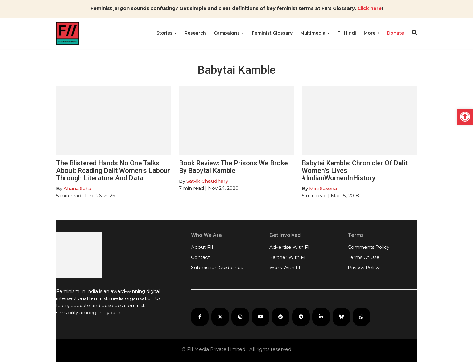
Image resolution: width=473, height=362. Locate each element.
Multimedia (315, 33)
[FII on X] (220, 317)
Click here (369, 8)
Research (195, 33)
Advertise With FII (290, 247)
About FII (202, 247)
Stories (166, 33)
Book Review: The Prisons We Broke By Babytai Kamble (233, 166)
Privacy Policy (364, 267)
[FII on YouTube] (260, 317)
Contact (200, 257)
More (370, 33)
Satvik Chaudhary (207, 181)
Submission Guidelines (217, 267)
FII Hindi (347, 33)
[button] (465, 117)
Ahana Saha (77, 188)
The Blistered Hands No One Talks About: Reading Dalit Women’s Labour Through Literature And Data (113, 170)
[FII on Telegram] (301, 317)
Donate (395, 33)
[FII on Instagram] (240, 317)
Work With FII (285, 267)
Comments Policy (368, 247)
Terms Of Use (364, 257)
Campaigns (229, 33)
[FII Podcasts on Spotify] (280, 317)
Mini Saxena (323, 188)
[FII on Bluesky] (341, 317)
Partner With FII (288, 257)
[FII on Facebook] (200, 317)
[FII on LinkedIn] (321, 317)
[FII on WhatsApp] (361, 317)
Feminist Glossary (272, 33)
